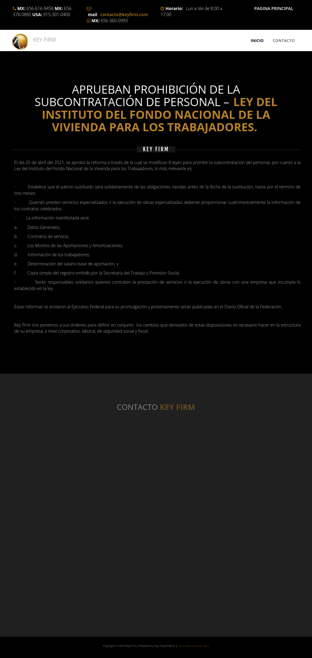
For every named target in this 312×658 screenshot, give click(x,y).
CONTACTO (284, 40)
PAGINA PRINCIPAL (273, 8)
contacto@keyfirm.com (124, 14)
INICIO (257, 40)
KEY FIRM (41, 39)
